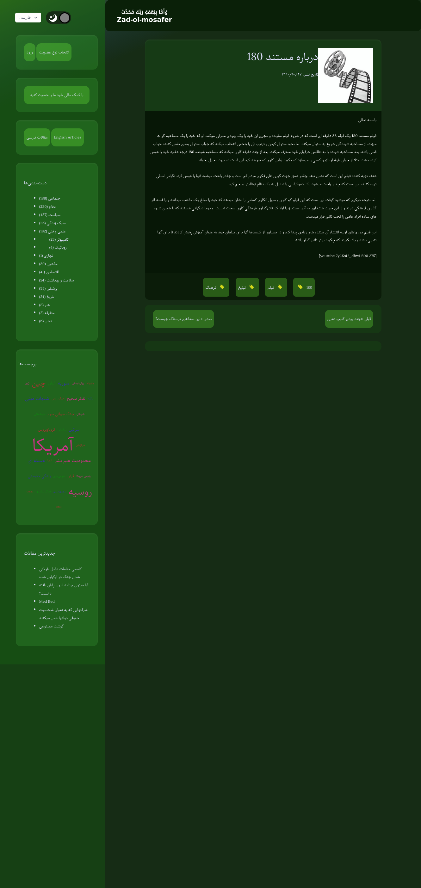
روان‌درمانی (78, 382)
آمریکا (53, 445)
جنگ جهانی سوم (60, 413)
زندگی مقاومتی (39, 475)
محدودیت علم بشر (72, 460)
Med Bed (47, 601)
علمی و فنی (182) (52, 231)
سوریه (63, 383)
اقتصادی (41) (49, 271)
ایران (51, 382)
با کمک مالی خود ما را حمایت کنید (57, 94)
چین (39, 383)
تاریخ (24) (46, 296)
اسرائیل (74, 429)
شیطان (80, 413)
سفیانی (62, 429)
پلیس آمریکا (84, 475)
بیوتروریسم (59, 491)
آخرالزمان (81, 444)
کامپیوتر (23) (59, 239)
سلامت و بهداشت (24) (56, 280)
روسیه (80, 491)
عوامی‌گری (59, 475)
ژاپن (27, 382)
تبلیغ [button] (242, 287)
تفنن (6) (45, 321)
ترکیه (90, 398)
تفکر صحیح (76, 398)
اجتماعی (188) (50, 198)
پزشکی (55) (48, 288)
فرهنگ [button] (212, 287)
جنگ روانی (58, 398)
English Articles (67, 137)
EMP (59, 506)
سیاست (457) (50, 214)
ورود (30, 52)
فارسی (29, 17)
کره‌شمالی (39, 413)
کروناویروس (46, 429)
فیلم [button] (271, 287)
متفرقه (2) (47, 312)
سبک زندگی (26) (52, 222)
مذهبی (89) (48, 263)
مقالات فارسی (37, 137)
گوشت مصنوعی (51, 626)
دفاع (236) (47, 206)
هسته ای (36, 460)
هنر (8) (44, 304)
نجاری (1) (46, 255)
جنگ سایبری (43, 491)
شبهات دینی (37, 398)
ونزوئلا (90, 382)
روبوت (30, 491)
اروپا (49, 460)
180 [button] (308, 287)
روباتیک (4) (58, 247)
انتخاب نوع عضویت (54, 52)
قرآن (70, 475)
